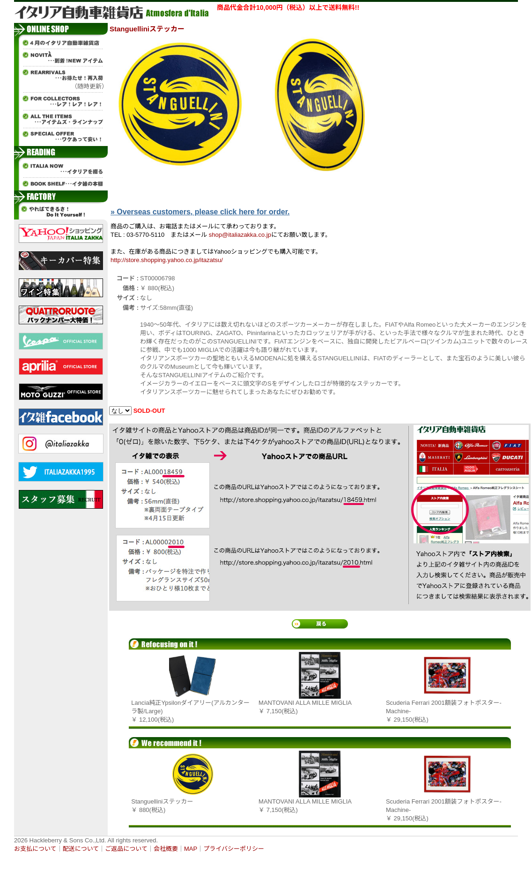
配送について (81, 848)
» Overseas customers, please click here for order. (200, 212)
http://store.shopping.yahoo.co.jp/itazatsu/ (167, 259)
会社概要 (166, 848)
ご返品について (126, 848)
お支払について (35, 848)
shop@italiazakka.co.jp (240, 234)
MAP (190, 848)
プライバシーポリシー (233, 848)
